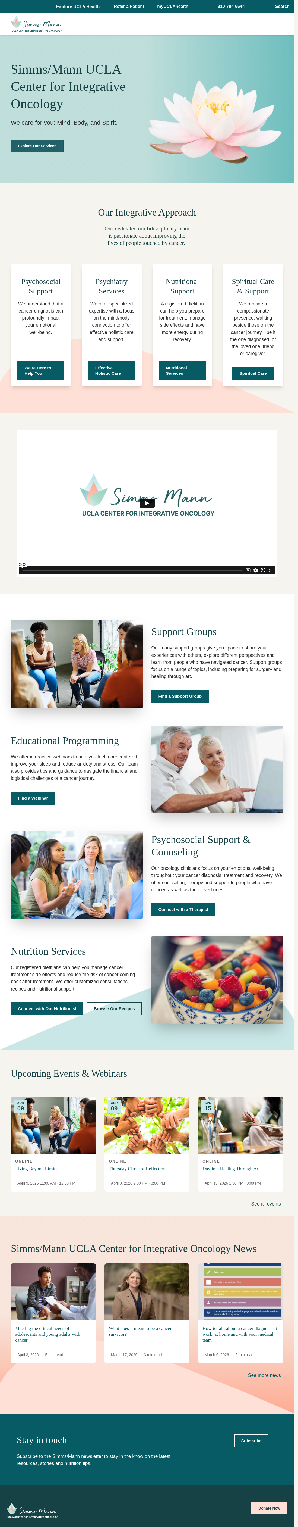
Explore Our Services (37, 146)
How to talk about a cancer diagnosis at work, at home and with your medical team (239, 1334)
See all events (266, 1204)
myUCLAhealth (172, 6)
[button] (78, 7)
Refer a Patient (129, 6)
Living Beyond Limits (36, 1168)
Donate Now (269, 1508)
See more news (264, 1375)
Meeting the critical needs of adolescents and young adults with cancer (47, 1334)
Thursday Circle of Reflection (137, 1168)
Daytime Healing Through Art (231, 1168)
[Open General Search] (281, 6)
